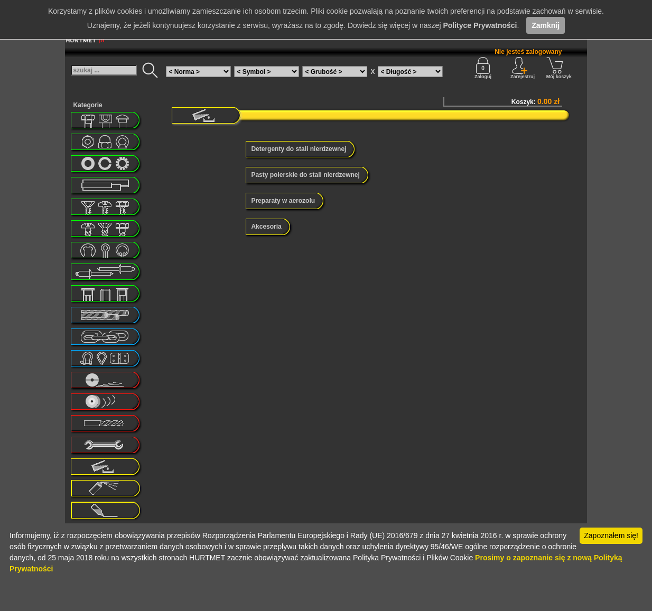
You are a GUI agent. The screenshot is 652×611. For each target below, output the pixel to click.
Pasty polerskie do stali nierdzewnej (305, 174)
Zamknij (546, 25)
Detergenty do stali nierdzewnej (298, 149)
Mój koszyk (559, 68)
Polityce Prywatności (480, 25)
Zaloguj (482, 68)
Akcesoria (266, 226)
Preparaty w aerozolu (283, 200)
